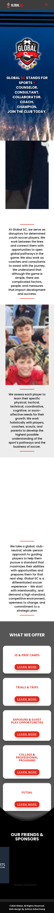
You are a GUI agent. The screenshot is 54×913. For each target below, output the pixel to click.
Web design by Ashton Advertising (27, 909)
